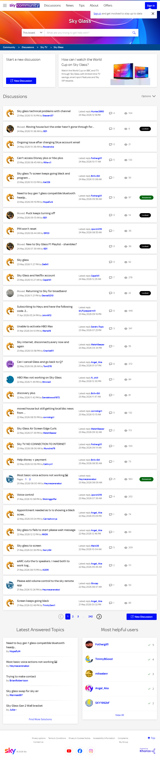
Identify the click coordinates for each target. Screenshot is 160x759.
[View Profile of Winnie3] (46, 382)
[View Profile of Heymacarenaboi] (53, 483)
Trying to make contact (21, 676)
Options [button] (146, 96)
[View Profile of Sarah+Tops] (97, 326)
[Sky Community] (25, 5)
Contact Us (38, 742)
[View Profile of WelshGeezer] (97, 344)
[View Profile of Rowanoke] (48, 146)
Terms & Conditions (57, 738)
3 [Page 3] (78, 616)
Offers (108, 5)
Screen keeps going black (33, 601)
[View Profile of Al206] (45, 570)
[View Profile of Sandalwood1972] (51, 397)
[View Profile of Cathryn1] (48, 464)
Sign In (151, 5)
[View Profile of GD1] (45, 131)
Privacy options (38, 738)
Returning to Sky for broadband (46, 291)
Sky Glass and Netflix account (36, 275)
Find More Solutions (40, 719)
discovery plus (26, 393)
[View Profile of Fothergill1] (96, 158)
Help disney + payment (31, 459)
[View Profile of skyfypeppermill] (87, 310)
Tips (82, 5)
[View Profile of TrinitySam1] (49, 605)
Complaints (123, 738)
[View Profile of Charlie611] (48, 350)
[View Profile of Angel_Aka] (96, 362)
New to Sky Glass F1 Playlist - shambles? (51, 244)
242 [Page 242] (90, 616)
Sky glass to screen (29, 545)
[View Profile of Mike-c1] (47, 162)
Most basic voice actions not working (41, 475)
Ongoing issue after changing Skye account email (48, 142)
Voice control (25, 494)
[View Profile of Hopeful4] (48, 202)
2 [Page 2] (73, 616)
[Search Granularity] (33, 33)
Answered (146, 197)
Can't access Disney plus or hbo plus (40, 158)
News (70, 5)
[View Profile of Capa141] (47, 280)
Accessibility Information (104, 738)
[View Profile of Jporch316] (96, 229)
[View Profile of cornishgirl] (48, 417)
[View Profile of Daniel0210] (47, 295)
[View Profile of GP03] (46, 233)
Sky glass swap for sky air (22, 691)
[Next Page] (99, 617)
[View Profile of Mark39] (95, 545)
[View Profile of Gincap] (94, 583)
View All (119, 715)
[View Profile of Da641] (45, 264)
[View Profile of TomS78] (47, 366)
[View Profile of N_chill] (94, 377)
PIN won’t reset (26, 228)
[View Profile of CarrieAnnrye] (50, 519)
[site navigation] (5, 5)
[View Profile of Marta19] (47, 331)
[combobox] (87, 33)
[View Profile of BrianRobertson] (19, 680)
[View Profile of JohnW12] (46, 315)
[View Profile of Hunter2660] (97, 111)
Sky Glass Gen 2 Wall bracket (24, 705)
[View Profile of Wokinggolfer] (50, 499)
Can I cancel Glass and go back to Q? (40, 362)
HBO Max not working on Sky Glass (39, 377)
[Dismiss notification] (153, 13)
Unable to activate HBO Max (35, 326)
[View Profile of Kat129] (46, 182)
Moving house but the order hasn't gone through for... (60, 127)
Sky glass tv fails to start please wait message (46, 530)
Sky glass (23, 260)
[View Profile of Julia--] (13, 709)
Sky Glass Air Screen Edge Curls (37, 428)
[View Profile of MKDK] (45, 534)
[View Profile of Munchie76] (49, 448)
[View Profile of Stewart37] (48, 115)
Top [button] (153, 738)
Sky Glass (80, 21)
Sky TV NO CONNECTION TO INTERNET (41, 444)
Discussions (52, 5)
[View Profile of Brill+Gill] (95, 176)
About (94, 5)
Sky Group (123, 742)
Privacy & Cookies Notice (79, 738)
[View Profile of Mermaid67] (16, 695)
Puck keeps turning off (40, 213)
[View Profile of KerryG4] (47, 550)
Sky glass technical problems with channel (44, 111)
